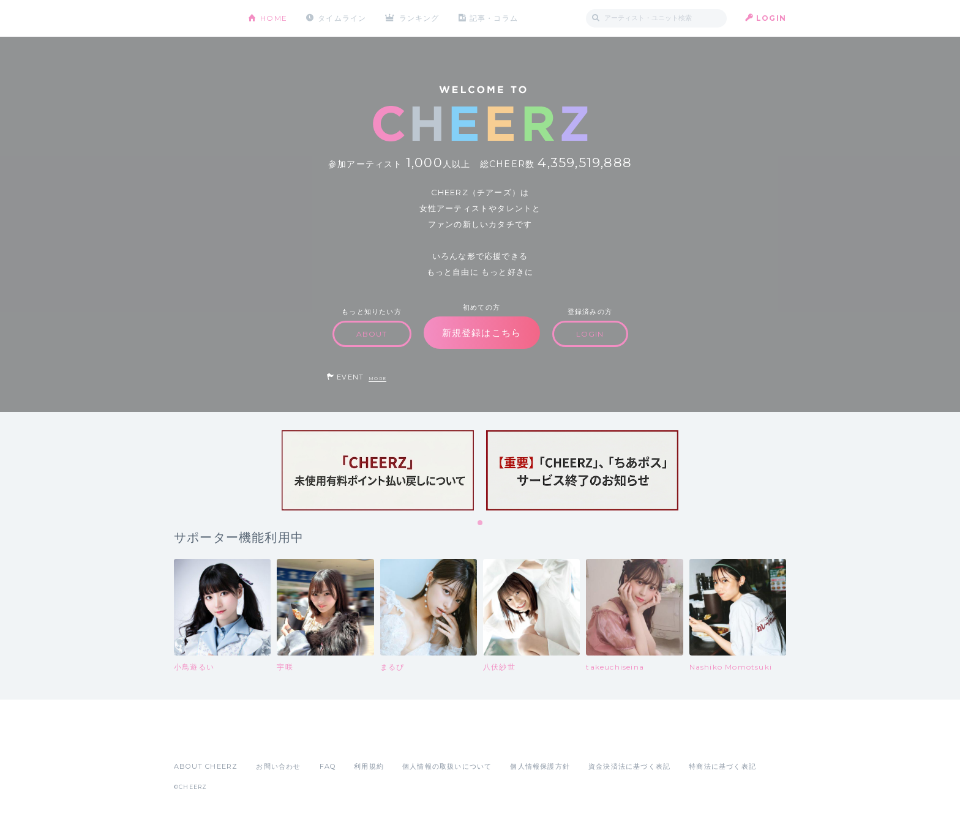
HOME (273, 18)
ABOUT (372, 333)
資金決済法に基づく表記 (629, 766)
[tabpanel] (378, 470)
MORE (377, 378)
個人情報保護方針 (540, 766)
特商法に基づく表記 (722, 766)
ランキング (419, 18)
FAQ (328, 766)
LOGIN (771, 18)
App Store (202, 739)
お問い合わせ (278, 766)
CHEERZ (202, 18)
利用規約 (369, 766)
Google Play (267, 739)
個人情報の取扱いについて (447, 766)
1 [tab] (481, 523)
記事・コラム (494, 18)
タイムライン (342, 18)
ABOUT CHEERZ (206, 766)
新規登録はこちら (482, 332)
